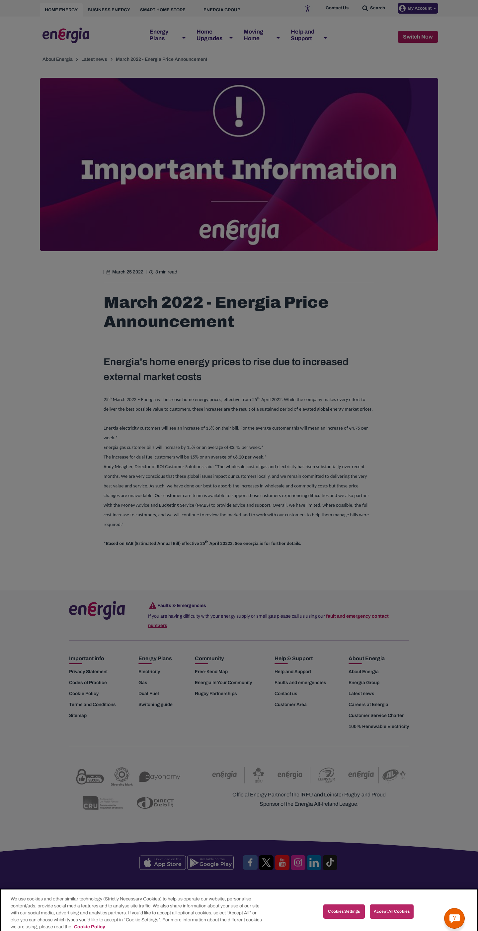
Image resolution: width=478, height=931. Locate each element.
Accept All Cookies (392, 918)
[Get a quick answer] (454, 918)
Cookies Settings (344, 918)
